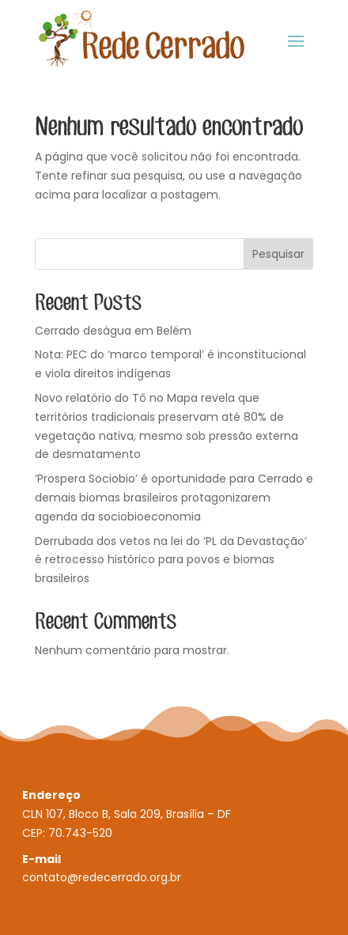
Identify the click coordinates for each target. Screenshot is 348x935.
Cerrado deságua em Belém (113, 331)
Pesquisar (278, 254)
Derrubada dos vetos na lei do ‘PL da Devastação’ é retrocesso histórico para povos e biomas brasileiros (171, 560)
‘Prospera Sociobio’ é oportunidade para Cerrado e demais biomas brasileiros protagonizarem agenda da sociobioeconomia (174, 497)
